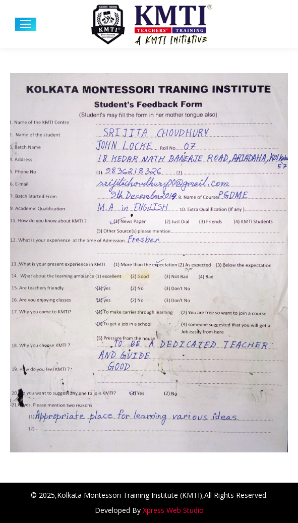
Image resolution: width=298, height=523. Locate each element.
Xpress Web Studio (173, 510)
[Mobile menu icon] (25, 24)
